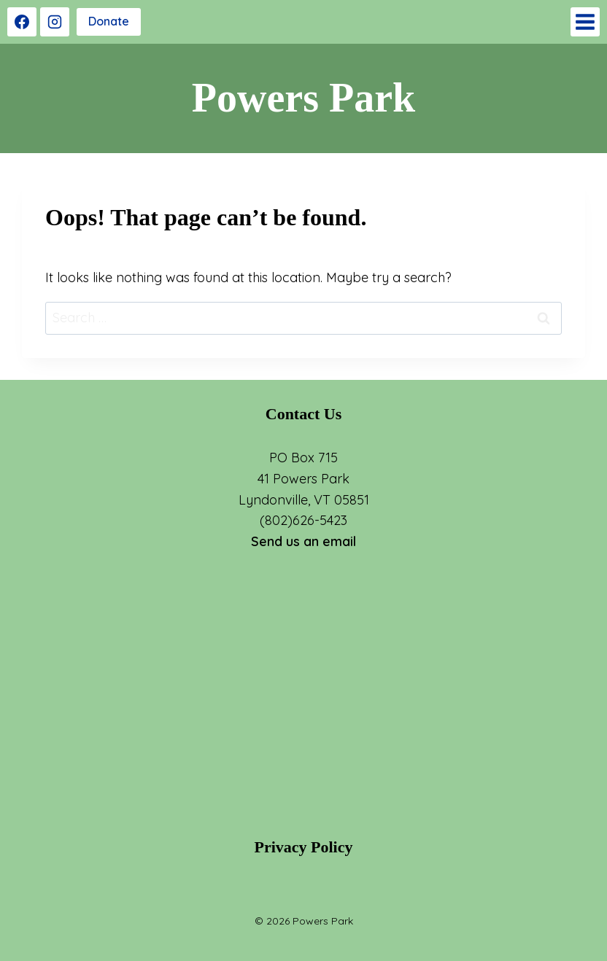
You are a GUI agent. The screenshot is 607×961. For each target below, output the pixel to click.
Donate (108, 21)
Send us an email (303, 541)
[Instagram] (54, 21)
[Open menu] (585, 21)
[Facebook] (21, 21)
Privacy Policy (303, 847)
